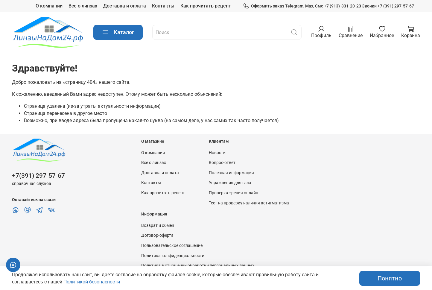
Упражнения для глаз (230, 182)
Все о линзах (83, 6)
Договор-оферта (157, 235)
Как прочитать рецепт (205, 6)
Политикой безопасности (91, 282)
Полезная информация (231, 172)
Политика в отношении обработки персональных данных (197, 265)
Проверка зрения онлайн (233, 192)
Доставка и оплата (124, 6)
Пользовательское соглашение (172, 245)
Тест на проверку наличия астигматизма (249, 203)
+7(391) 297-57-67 (38, 175)
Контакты (163, 6)
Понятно (390, 278)
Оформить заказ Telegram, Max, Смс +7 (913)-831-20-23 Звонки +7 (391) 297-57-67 (328, 6)
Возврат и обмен (157, 225)
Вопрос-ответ (222, 162)
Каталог (118, 32)
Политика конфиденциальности (172, 255)
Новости (217, 152)
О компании (49, 6)
